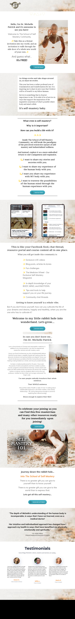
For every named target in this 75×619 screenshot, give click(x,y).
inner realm (46, 5)
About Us (9, 596)
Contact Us (16, 596)
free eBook (39, 5)
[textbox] (22, 42)
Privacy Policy (23, 596)
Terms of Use (31, 596)
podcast (52, 5)
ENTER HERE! (37, 329)
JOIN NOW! (37, 427)
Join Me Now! (37, 67)
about (33, 5)
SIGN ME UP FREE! (37, 502)
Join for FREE (37, 192)
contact (58, 5)
